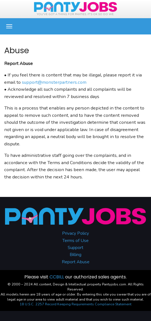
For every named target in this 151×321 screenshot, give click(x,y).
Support (75, 248)
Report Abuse (75, 262)
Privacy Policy (75, 233)
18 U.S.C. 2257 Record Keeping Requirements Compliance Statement (75, 304)
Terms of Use (75, 241)
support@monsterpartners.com (54, 82)
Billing (75, 255)
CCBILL (56, 277)
